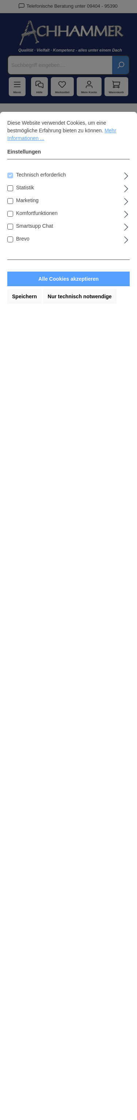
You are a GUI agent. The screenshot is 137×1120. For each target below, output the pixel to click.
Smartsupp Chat (34, 226)
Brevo (23, 239)
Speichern (24, 296)
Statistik (25, 187)
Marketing (27, 200)
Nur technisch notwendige (80, 296)
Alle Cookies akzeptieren (68, 279)
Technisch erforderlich (41, 175)
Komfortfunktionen (37, 213)
